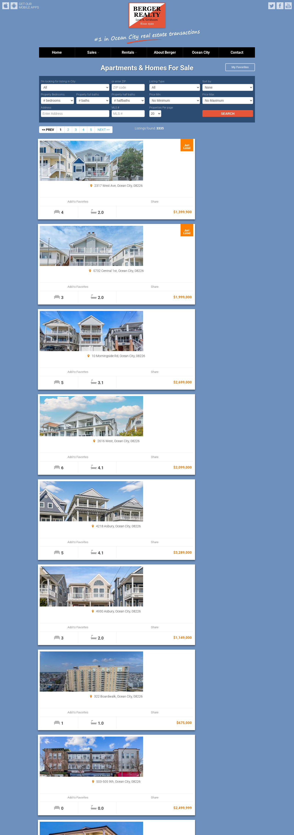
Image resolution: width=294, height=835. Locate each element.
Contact (237, 52)
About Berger (165, 52)
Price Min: (155, 94)
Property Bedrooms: (53, 94)
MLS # (115, 107)
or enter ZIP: (119, 81)
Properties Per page (161, 107)
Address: (46, 107)
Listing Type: (157, 81)
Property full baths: (87, 94)
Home (57, 52)
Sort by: (207, 81)
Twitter (271, 5)
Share (90, 201)
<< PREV (48, 129)
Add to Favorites (57, 201)
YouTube (288, 5)
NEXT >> (104, 129)
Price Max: (208, 94)
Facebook (280, 5)
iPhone (5, 5)
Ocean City (201, 52)
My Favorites (240, 67)
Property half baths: (124, 94)
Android (14, 5)
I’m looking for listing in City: (58, 81)
